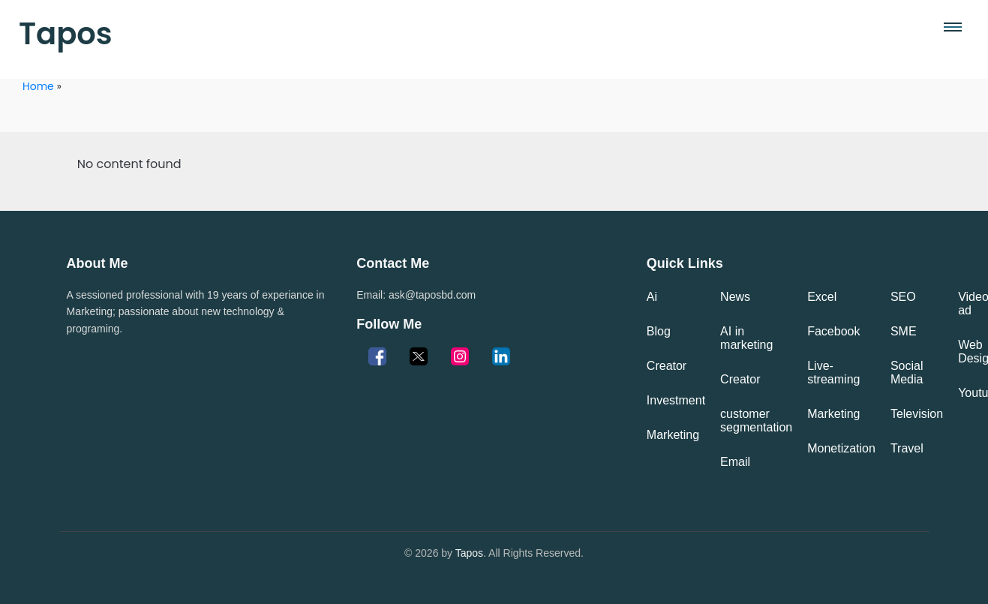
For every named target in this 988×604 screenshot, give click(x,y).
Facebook (833, 331)
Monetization (841, 448)
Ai (652, 296)
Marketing (673, 434)
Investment (676, 400)
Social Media (906, 372)
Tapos (66, 34)
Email (735, 461)
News (735, 296)
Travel (906, 448)
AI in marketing (746, 338)
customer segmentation (756, 420)
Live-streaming (833, 372)
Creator (666, 365)
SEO (903, 296)
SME (903, 331)
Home (38, 86)
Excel (821, 296)
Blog (659, 331)
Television (916, 413)
